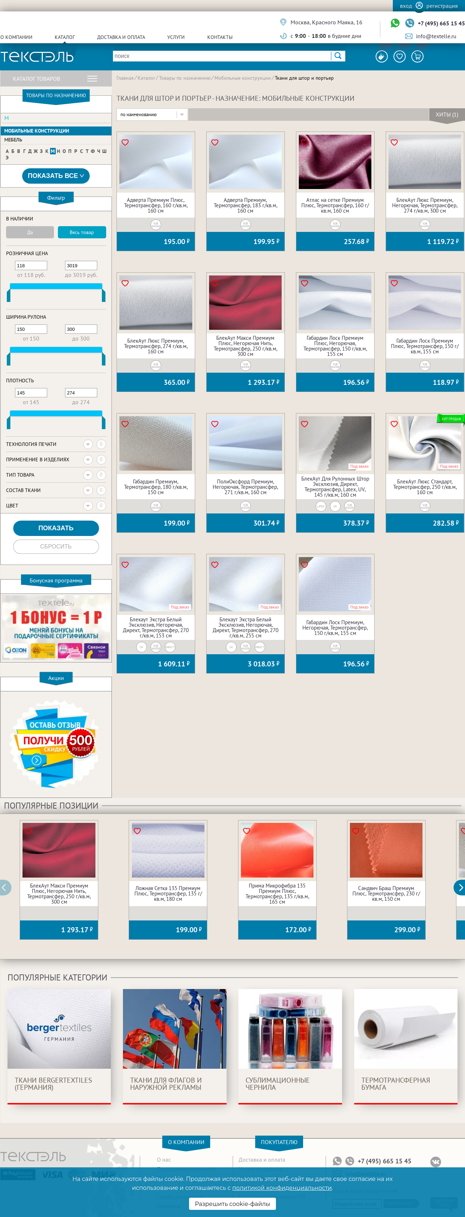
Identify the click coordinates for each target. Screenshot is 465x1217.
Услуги (176, 37)
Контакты (220, 37)
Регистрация (442, 6)
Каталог (65, 37)
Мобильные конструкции (36, 131)
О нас (164, 1159)
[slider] (8, 297)
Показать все (56, 176)
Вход (406, 6)
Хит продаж (451, 419)
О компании (16, 37)
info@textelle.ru (436, 36)
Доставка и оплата (121, 37)
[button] (463, 887)
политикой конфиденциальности (282, 1187)
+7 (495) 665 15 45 (441, 23)
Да (30, 232)
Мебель (13, 139)
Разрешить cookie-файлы (232, 1204)
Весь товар (82, 232)
